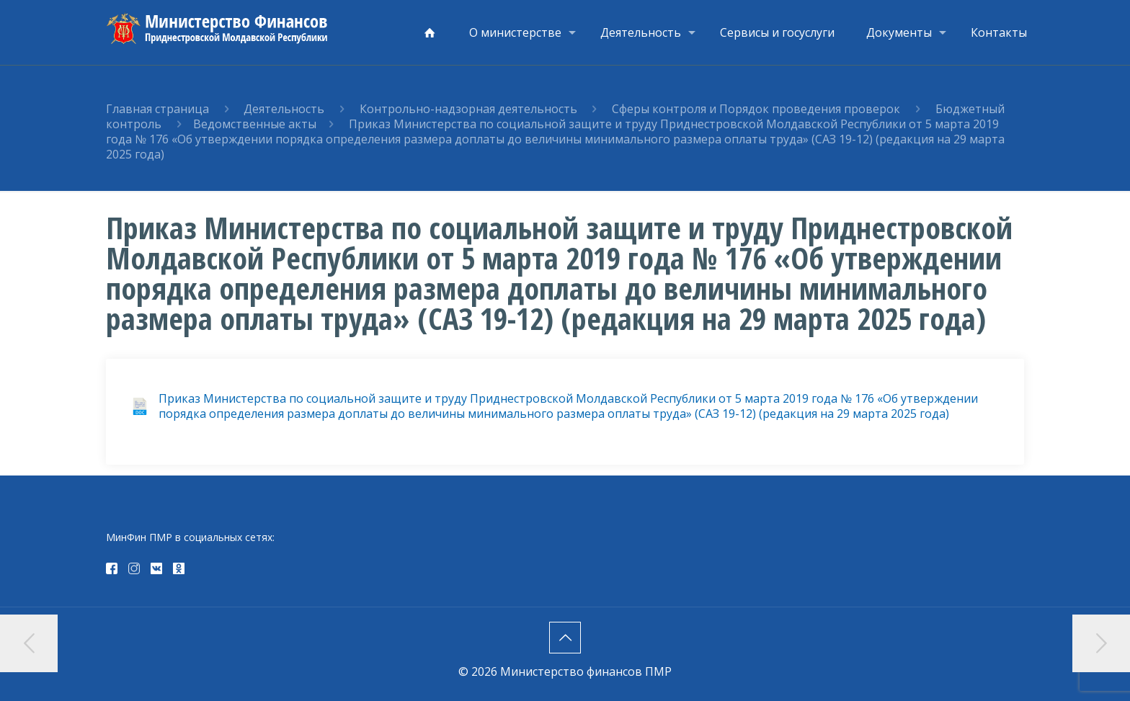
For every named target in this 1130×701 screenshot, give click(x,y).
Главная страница (157, 109)
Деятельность (284, 109)
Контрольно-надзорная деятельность (470, 109)
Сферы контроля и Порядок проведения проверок (757, 109)
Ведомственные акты (254, 124)
